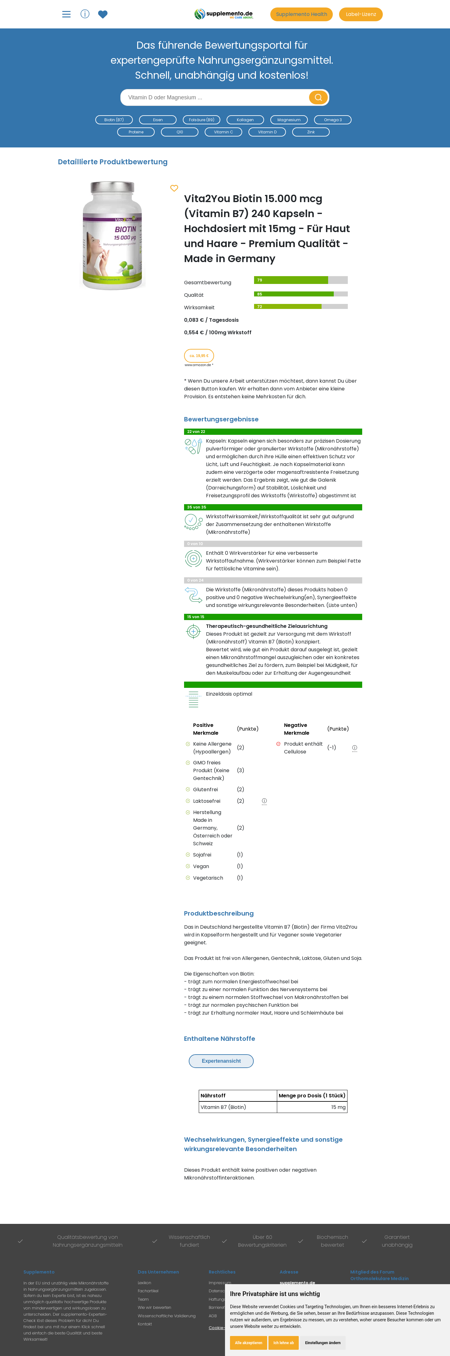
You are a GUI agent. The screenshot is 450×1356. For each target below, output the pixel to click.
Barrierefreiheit (222, 1307)
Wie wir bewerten (154, 1307)
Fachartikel (148, 1291)
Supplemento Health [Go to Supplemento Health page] (301, 14)
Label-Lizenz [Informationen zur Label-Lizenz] (361, 14)
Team (143, 1299)
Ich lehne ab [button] (283, 1343)
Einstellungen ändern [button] (323, 1343)
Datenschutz (221, 1291)
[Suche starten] (318, 97)
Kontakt (145, 1324)
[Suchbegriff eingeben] (215, 97)
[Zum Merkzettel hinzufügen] (174, 188)
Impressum (220, 1283)
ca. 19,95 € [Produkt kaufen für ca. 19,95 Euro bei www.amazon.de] (199, 356)
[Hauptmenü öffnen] (66, 14)
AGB (213, 1316)
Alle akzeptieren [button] (248, 1343)
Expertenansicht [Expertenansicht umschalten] (221, 1061)
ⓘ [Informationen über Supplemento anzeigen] (85, 14)
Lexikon (144, 1283)
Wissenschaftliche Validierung (167, 1316)
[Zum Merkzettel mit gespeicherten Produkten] (104, 14)
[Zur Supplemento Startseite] (225, 14)
